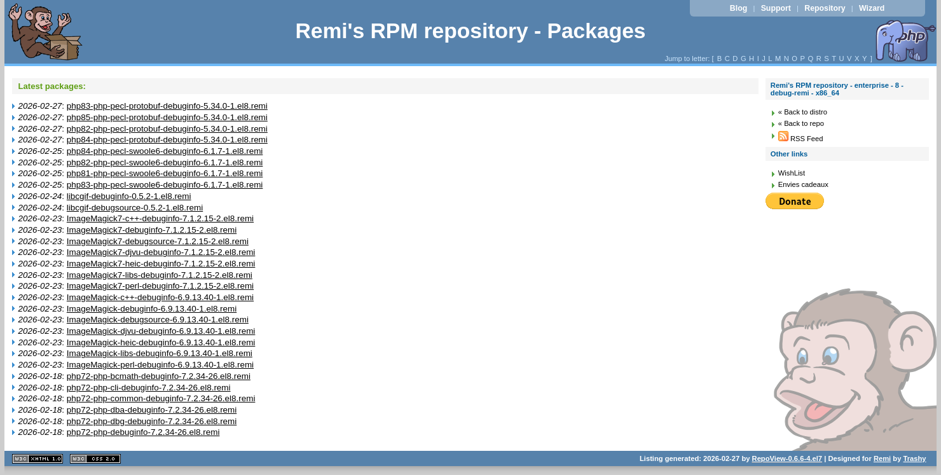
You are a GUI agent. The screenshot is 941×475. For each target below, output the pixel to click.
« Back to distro (802, 112)
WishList (791, 173)
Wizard (871, 8)
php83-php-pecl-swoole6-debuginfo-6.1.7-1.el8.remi (165, 184)
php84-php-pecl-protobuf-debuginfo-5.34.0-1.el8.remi (167, 139)
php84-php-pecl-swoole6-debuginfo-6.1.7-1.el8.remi (165, 151)
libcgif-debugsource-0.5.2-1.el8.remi (135, 207)
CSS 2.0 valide (95, 459)
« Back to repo (801, 123)
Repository (824, 8)
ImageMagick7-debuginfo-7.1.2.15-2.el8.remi (152, 230)
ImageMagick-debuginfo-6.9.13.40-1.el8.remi (152, 308)
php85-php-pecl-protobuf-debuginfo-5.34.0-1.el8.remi (167, 117)
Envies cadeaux (803, 184)
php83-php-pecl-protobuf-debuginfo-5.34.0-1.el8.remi (167, 106)
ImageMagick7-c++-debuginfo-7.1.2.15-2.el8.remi (160, 218)
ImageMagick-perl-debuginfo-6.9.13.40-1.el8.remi (160, 364)
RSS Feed (800, 138)
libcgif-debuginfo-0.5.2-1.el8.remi (129, 196)
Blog (738, 8)
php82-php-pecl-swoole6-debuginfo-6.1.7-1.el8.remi (165, 162)
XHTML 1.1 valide (37, 459)
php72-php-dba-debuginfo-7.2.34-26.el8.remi (152, 410)
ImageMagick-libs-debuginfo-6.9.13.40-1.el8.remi (159, 353)
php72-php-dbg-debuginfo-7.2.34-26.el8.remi (152, 421)
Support (776, 8)
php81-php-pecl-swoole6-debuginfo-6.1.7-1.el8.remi (165, 173)
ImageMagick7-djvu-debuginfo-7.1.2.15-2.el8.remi (161, 252)
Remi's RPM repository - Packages (470, 31)
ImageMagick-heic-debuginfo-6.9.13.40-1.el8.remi (161, 342)
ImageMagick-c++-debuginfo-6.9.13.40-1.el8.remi (160, 297)
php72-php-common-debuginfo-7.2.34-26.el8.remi (161, 398)
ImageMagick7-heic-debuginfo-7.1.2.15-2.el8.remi (161, 263)
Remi (882, 458)
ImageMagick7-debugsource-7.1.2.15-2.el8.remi (158, 241)
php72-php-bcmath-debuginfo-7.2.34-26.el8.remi (159, 376)
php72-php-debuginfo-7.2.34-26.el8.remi (143, 432)
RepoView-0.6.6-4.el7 (787, 458)
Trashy (914, 458)
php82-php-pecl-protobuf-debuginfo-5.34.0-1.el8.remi (167, 129)
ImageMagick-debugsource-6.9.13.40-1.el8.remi (158, 319)
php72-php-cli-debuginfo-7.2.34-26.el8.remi (149, 387)
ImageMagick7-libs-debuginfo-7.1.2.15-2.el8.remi (159, 275)
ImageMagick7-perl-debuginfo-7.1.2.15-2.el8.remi (160, 286)
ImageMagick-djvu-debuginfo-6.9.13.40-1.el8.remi (161, 331)
